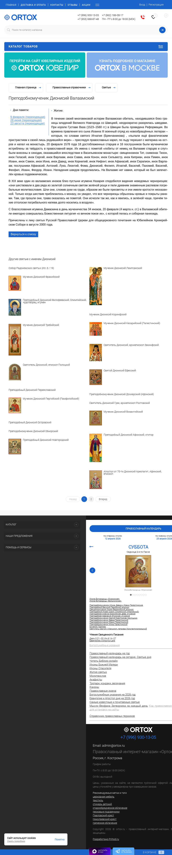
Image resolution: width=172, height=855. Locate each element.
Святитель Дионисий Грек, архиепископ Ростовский (119, 403)
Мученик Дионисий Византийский (123, 412)
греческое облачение (105, 822)
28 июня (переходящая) (26, 120)
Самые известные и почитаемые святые (115, 702)
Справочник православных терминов (112, 716)
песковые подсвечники (106, 811)
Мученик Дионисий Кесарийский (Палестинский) (132, 323)
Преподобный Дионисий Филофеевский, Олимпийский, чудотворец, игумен (55, 301)
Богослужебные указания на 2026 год (113, 694)
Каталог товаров (86, 46)
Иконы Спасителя (100, 668)
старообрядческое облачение (110, 807)
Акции (86, 5)
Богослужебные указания (105, 645)
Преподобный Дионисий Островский (30, 422)
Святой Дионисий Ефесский (120, 370)
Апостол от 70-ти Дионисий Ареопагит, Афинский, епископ (133, 472)
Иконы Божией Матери (104, 664)
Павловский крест (103, 815)
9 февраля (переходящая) (27, 116)
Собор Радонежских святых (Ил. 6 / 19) (31, 268)
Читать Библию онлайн (104, 660)
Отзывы (72, 5)
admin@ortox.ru (113, 745)
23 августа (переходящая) (27, 123)
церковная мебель (103, 796)
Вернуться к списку (23, 234)
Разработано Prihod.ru (106, 839)
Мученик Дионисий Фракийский (41, 277)
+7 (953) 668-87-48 (88, 19)
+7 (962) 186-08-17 (112, 15)
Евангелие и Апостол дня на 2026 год (112, 698)
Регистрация (156, 4)
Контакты (56, 5)
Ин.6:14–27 (110, 638)
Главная (11, 5)
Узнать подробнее (16, 841)
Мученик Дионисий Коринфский (108, 314)
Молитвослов (98, 675)
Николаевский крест (105, 819)
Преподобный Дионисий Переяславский (32, 390)
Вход (142, 4)
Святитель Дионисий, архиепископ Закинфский (131, 345)
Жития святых (98, 672)
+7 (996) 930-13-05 (88, 15)
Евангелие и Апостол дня (102, 640)
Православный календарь (143, 528)
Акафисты (96, 679)
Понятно (60, 839)
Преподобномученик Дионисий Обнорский (33, 431)
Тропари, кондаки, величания (107, 683)
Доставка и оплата (33, 5)
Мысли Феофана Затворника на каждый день (119, 705)
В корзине (150, 852)
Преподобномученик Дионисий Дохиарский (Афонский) (121, 394)
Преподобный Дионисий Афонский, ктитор (128, 435)
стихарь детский (102, 804)
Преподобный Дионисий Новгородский (46, 440)
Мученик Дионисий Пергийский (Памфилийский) (51, 399)
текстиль (98, 800)
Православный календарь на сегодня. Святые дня (120, 657)
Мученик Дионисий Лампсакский (123, 268)
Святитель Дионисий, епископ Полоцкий (46, 365)
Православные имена (103, 690)
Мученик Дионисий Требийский (41, 325)
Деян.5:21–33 (96, 638)
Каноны (94, 687)
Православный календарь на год (110, 653)
